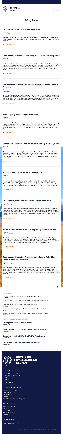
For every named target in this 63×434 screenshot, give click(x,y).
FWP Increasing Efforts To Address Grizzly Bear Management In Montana (30, 85)
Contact (5, 408)
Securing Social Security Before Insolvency (17, 323)
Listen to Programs (9, 392)
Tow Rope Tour (9, 382)
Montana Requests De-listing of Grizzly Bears (22, 172)
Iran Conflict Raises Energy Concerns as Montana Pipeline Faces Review (25, 300)
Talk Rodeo (8, 380)
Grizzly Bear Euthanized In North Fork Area (21, 29)
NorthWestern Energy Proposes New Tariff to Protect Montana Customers (26, 309)
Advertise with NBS (9, 394)
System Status (7, 410)
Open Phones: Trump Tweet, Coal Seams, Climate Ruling (21, 343)
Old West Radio (9, 378)
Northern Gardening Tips (12, 375)
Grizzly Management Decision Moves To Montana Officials (27, 200)
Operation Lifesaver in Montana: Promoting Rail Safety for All (22, 296)
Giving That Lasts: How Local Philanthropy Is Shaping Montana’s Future (25, 313)
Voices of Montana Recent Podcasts (15, 319)
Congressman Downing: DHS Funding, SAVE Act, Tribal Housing (24, 336)
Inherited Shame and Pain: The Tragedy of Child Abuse (20, 305)
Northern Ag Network (10, 390)
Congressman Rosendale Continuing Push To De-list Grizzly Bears (31, 55)
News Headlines (9, 44)
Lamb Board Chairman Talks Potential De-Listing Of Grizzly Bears (31, 143)
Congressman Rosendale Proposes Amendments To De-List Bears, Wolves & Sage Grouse (29, 258)
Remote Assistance (9, 412)
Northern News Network (10, 371)
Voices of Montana (9, 385)
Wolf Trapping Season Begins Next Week (20, 114)
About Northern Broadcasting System (15, 399)
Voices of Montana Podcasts (13, 387)
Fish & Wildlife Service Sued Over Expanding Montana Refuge (29, 229)
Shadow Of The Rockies (12, 373)
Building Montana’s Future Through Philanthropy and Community (24, 329)
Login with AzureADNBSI (11, 423)
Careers (5, 396)
